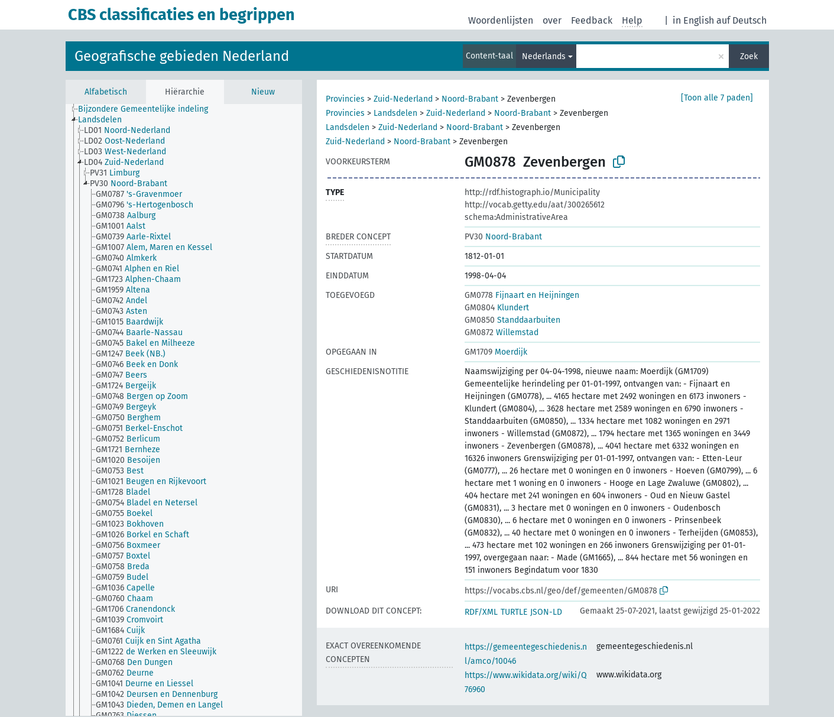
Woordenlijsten (500, 20)
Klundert (497, 308)
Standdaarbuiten (512, 320)
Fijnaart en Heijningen (522, 295)
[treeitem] (148, 109)
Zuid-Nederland (403, 99)
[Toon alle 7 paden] (717, 98)
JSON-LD (546, 612)
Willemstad (501, 332)
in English (693, 20)
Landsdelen (395, 113)
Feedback (591, 20)
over (552, 20)
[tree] (184, 410)
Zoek (749, 56)
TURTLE (514, 612)
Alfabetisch (106, 92)
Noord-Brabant (470, 99)
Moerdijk (496, 352)
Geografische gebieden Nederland (181, 56)
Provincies (345, 99)
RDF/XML (481, 612)
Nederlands (544, 56)
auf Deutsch (741, 20)
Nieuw (263, 92)
